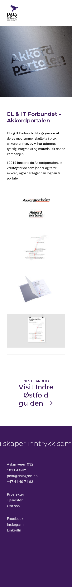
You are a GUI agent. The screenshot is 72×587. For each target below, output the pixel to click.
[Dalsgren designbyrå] (12, 13)
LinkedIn (14, 530)
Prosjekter (15, 494)
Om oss (13, 506)
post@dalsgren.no (22, 475)
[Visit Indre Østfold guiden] (36, 393)
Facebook (15, 518)
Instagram (15, 524)
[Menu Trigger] (64, 13)
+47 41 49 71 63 (20, 481)
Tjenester (15, 500)
